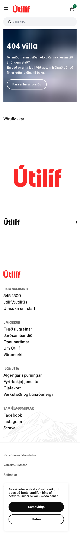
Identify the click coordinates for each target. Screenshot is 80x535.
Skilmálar (10, 475)
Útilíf (11, 222)
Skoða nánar (48, 496)
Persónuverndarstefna (19, 455)
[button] (36, 507)
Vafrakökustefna (15, 465)
